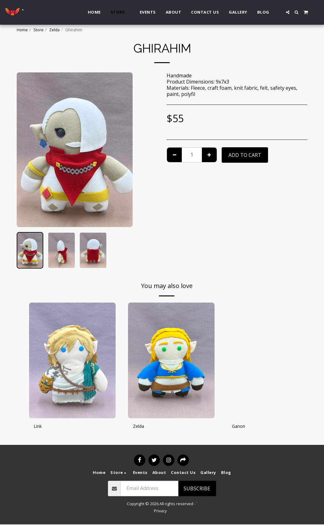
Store (38, 29)
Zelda (54, 29)
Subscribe (197, 489)
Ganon (239, 427)
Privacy (160, 511)
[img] (72, 360)
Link (39, 427)
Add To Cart (244, 155)
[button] (288, 12)
